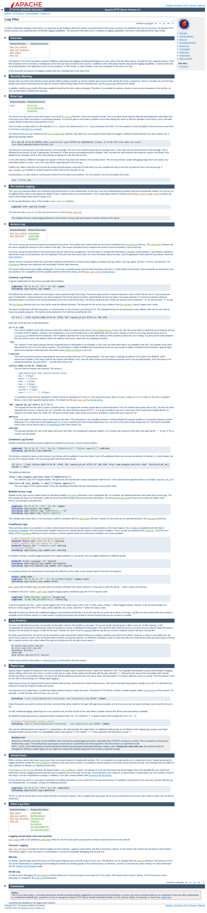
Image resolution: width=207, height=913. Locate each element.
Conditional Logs (18, 524)
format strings (109, 272)
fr (160, 23)
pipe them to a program (31, 129)
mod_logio (15, 53)
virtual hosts (44, 760)
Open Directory (15, 257)
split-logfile (100, 796)
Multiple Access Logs (20, 491)
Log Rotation (184, 49)
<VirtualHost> (43, 763)
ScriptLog (36, 824)
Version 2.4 (45, 13)
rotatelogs (149, 690)
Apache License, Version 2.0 (32, 908)
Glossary (193, 5)
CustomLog (33, 233)
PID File (13, 857)
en (155, 23)
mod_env (37, 587)
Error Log (183, 39)
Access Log (184, 46)
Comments (183, 66)
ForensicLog (37, 819)
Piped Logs (184, 52)
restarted (88, 630)
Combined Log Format (21, 439)
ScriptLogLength (40, 830)
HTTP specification (52, 424)
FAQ (186, 5)
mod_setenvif (17, 236)
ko (168, 23)
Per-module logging (187, 43)
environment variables (18, 530)
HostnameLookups (102, 330)
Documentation (32, 13)
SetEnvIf (33, 239)
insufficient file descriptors (100, 775)
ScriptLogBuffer (40, 827)
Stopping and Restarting (26, 866)
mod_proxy (140, 194)
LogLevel (32, 111)
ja (164, 23)
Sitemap (201, 5)
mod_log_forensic (19, 50)
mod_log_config (18, 47)
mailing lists (166, 897)
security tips (110, 84)
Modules (169, 5)
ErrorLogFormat (35, 108)
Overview (183, 33)
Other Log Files (185, 59)
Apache (7, 13)
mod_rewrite (155, 194)
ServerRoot (126, 305)
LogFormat (33, 236)
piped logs (52, 660)
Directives (178, 5)
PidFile (35, 821)
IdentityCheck (73, 350)
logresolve (20, 336)
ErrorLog (32, 105)
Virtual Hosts (184, 55)
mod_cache (14, 587)
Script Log (14, 872)
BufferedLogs (38, 816)
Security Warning (186, 36)
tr (173, 23)
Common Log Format (20, 277)
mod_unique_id (16, 170)
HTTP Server (18, 13)
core (12, 105)
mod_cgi (14, 55)
